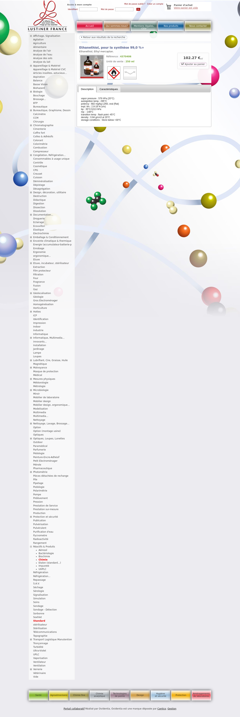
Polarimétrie (40, 490)
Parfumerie (39, 449)
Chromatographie (43, 125)
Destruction (40, 196)
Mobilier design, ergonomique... (51, 405)
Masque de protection (45, 371)
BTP (35, 103)
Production (39, 513)
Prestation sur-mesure (46, 509)
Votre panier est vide (186, 8)
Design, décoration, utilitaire (49, 192)
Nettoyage (39, 420)
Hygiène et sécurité (160, 694)
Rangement (40, 543)
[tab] (87, 89)
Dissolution (39, 211)
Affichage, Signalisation (46, 36)
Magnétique (40, 364)
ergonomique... (42, 256)
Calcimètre (39, 114)
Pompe (37, 494)
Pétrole (37, 464)
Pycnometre (40, 535)
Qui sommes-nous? (117, 26)
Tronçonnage (40, 643)
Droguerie (39, 218)
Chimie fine (79, 695)
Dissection (39, 207)
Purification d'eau (43, 531)
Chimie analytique (99, 694)
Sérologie (38, 591)
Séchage (38, 587)
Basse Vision (40, 84)
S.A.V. (36, 583)
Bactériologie (46, 553)
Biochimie (44, 556)
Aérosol (43, 550)
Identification (40, 319)
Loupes (37, 356)
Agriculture (39, 43)
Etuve (36, 259)
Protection (181, 695)
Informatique (40, 334)
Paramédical (40, 446)
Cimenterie (39, 129)
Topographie (40, 636)
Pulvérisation (40, 524)
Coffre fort (39, 133)
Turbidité (38, 647)
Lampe (37, 352)
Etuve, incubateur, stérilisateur (51, 263)
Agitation (38, 39)
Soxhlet (37, 617)
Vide (35, 676)
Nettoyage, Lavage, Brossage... (51, 423)
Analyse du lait (41, 62)
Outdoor (38, 442)
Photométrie (40, 472)
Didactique (39, 200)
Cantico (162, 708)
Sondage (38, 606)
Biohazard (39, 88)
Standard (39, 621)
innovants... (40, 341)
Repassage (39, 580)
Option (37, 427)
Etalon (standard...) (50, 562)
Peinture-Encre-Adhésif (46, 457)
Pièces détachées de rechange (50, 476)
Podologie (38, 487)
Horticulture (40, 308)
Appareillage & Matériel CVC (49, 69)
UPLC (36, 654)
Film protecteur (42, 270)
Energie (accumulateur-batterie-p (52, 244)
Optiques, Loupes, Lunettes (49, 438)
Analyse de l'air (42, 50)
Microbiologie (41, 390)
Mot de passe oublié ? (134, 4)
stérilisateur (40, 624)
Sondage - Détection (45, 609)
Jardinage (38, 349)
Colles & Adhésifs (43, 136)
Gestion (172, 708)
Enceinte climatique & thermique (52, 241)
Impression (39, 323)
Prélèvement (40, 498)
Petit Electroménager (45, 461)
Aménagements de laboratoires (201, 694)
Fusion (37, 285)
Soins (36, 602)
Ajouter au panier (193, 64)
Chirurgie (38, 121)
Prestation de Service (45, 505)
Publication (39, 520)
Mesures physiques (44, 379)
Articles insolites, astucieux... (50, 73)
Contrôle (38, 162)
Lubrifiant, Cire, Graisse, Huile (50, 360)
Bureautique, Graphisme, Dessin (52, 110)
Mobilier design (42, 401)
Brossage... (39, 99)
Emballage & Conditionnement (51, 237)
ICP (35, 315)
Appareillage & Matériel (46, 65)
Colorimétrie (40, 144)
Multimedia (39, 412)
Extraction (39, 267)
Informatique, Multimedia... (49, 337)
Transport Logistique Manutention (52, 639)
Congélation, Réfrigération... (49, 155)
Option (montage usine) (47, 431)
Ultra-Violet (39, 650)
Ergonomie (39, 252)
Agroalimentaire (58, 695)
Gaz (35, 289)
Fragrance (39, 282)
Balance (37, 80)
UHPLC (42, 569)
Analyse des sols (42, 58)
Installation (39, 345)
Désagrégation (41, 188)
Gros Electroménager (45, 300)
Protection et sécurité (45, 516)
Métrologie (39, 386)
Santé (38, 695)
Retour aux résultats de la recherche (103, 37)
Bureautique (40, 106)
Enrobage (38, 248)
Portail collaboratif (74, 708)
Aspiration (39, 77)
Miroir (36, 393)
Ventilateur (39, 662)
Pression (38, 501)
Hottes (37, 311)
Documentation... (43, 214)
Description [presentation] (87, 89)
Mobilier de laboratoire (46, 397)
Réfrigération (40, 572)
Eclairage (38, 222)
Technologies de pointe (120, 694)
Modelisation (40, 408)
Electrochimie (41, 233)
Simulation (39, 598)
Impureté (44, 566)
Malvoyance (40, 367)
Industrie (38, 330)
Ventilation (39, 665)
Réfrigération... (41, 576)
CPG (35, 170)
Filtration (38, 274)
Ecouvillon (39, 226)
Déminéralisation (43, 181)
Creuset (37, 173)
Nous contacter (198, 26)
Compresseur (41, 151)
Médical (37, 375)
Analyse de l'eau (42, 54)
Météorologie (40, 382)
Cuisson (37, 177)
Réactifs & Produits (44, 546)
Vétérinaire (39, 673)
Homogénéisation (43, 304)
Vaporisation (40, 658)
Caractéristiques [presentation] (109, 89)
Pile (35, 479)
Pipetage (38, 483)
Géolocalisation (42, 293)
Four (35, 278)
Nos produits (171, 26)
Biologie (37, 91)
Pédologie (38, 453)
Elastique (38, 229)
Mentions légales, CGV (144, 27)
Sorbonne (38, 613)
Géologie (38, 297)
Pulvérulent (39, 528)
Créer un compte (155, 4)
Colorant (38, 140)
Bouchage (39, 95)
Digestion (38, 203)
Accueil (90, 26)
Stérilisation (40, 628)
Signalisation (40, 595)
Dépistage (39, 185)
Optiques (38, 434)
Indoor (37, 326)
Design (140, 695)
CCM (35, 118)
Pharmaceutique (42, 468)
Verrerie (37, 669)
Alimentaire (40, 47)
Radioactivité (40, 539)
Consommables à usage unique (51, 158)
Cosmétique (40, 166)
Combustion (40, 147)
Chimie (43, 559)
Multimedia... (40, 416)
